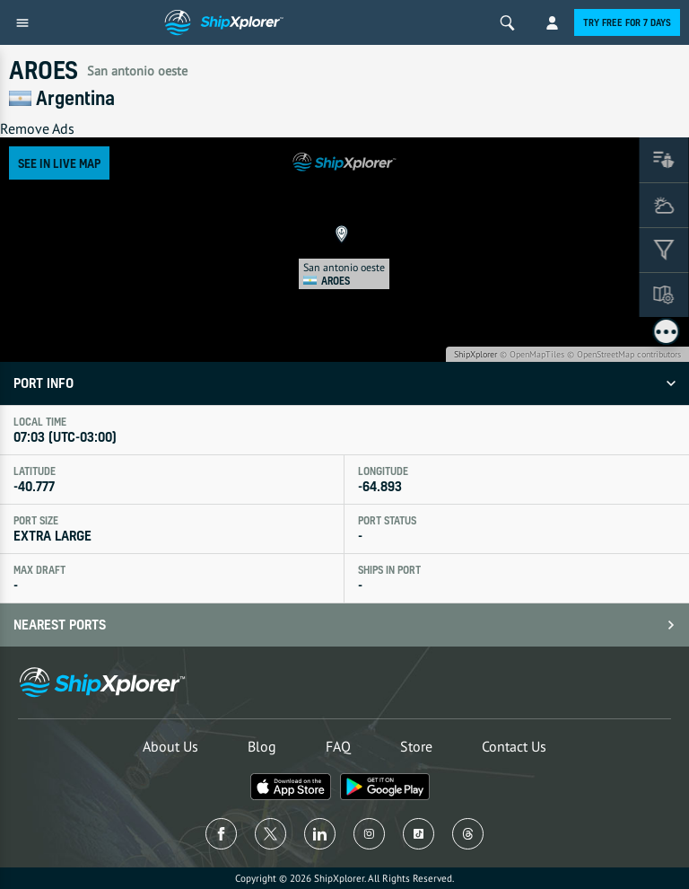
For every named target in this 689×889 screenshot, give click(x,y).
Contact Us (514, 746)
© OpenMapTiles (532, 354)
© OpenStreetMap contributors (624, 354)
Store (416, 746)
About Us (170, 746)
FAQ (338, 746)
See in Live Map (59, 163)
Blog (262, 746)
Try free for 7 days (627, 22)
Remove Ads (37, 128)
